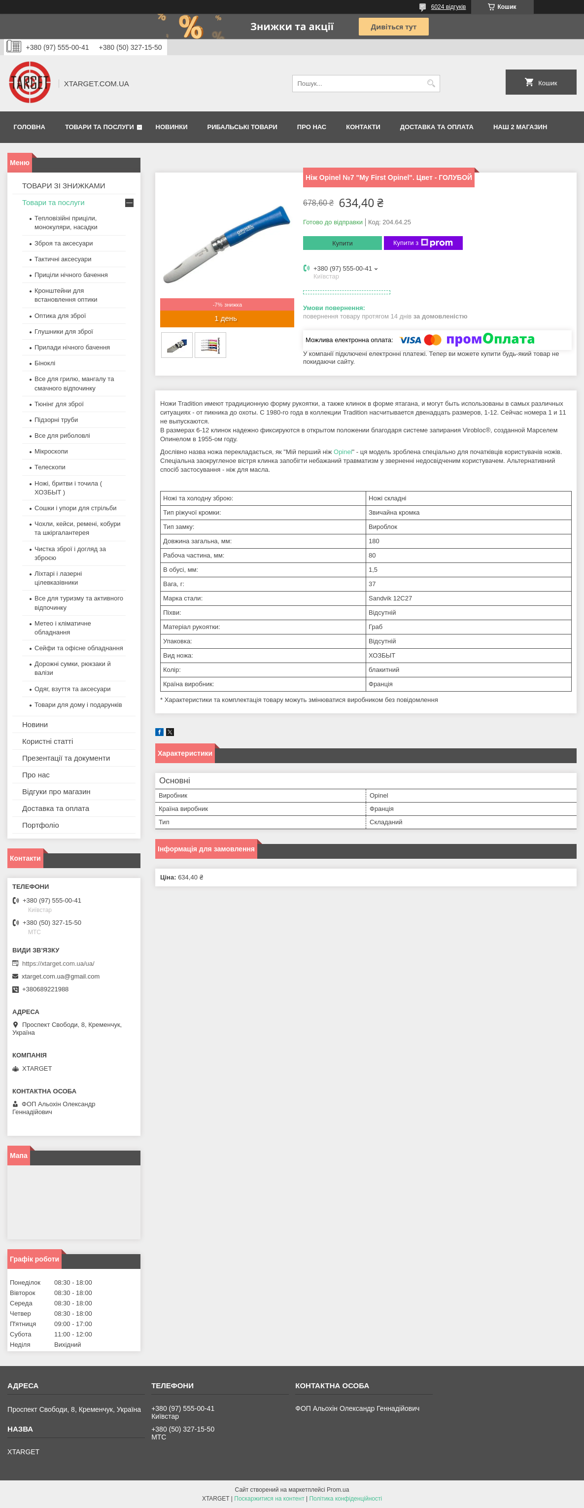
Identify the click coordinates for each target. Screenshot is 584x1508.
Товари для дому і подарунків (78, 704)
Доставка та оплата (437, 127)
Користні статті (47, 741)
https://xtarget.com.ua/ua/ (58, 963)
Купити (342, 243)
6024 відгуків (448, 6)
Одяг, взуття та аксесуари (72, 689)
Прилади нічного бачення (72, 347)
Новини (35, 724)
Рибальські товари (242, 127)
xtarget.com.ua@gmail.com (61, 976)
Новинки (172, 127)
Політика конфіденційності (345, 1498)
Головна (29, 127)
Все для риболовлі (62, 435)
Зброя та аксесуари (63, 243)
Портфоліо (40, 825)
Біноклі (44, 363)
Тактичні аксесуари (62, 259)
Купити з (423, 243)
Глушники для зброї (63, 331)
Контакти (363, 127)
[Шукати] (431, 83)
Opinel (343, 452)
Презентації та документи (66, 758)
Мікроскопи (51, 451)
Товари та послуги (99, 127)
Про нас (311, 127)
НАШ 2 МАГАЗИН (520, 127)
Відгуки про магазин (56, 791)
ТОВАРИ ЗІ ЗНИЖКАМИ (63, 185)
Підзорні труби (56, 419)
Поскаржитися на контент (269, 1498)
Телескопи (50, 467)
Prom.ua (338, 1489)
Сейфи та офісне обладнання (78, 648)
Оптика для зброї (60, 315)
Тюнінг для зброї (59, 404)
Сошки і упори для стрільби (75, 508)
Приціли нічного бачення (71, 275)
